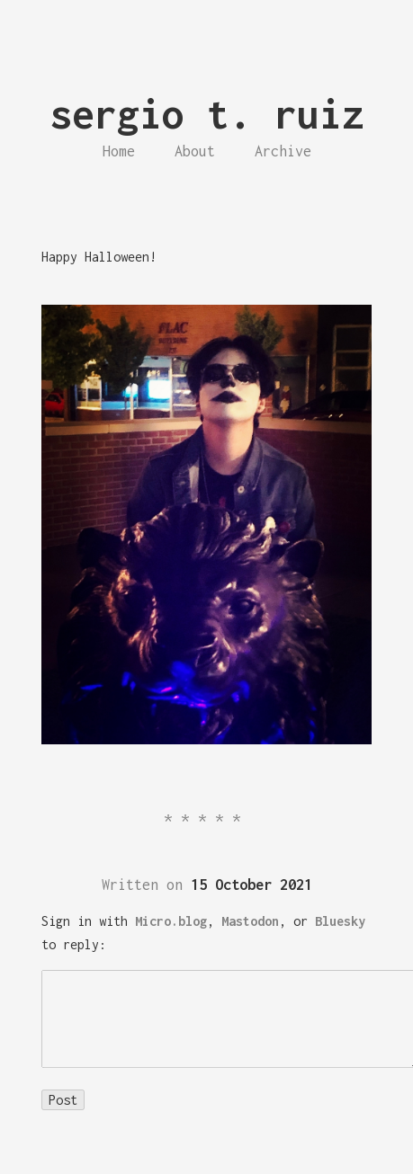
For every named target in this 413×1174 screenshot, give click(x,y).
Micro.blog (171, 921)
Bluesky (340, 921)
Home (119, 151)
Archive (283, 151)
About (195, 151)
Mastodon (250, 921)
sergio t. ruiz (206, 114)
